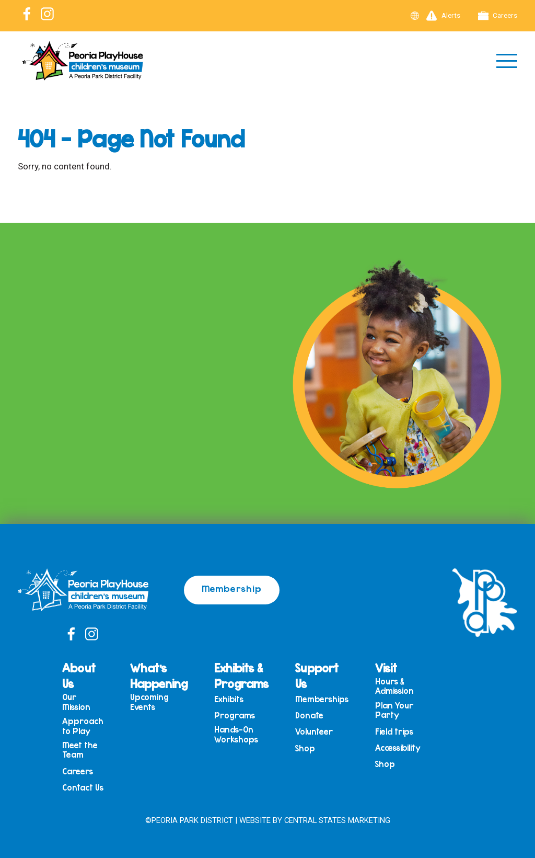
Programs (234, 715)
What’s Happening (159, 675)
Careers (498, 15)
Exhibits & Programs (241, 675)
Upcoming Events (149, 702)
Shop (305, 748)
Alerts (443, 15)
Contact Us (82, 788)
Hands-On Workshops (236, 734)
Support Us (317, 675)
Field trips (394, 732)
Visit (386, 668)
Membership (232, 588)
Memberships (321, 699)
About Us (79, 675)
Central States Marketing (337, 820)
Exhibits (228, 699)
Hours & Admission (394, 686)
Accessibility (398, 748)
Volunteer (314, 732)
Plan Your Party (394, 710)
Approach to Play (82, 726)
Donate (309, 715)
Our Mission (76, 702)
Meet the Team (80, 750)
